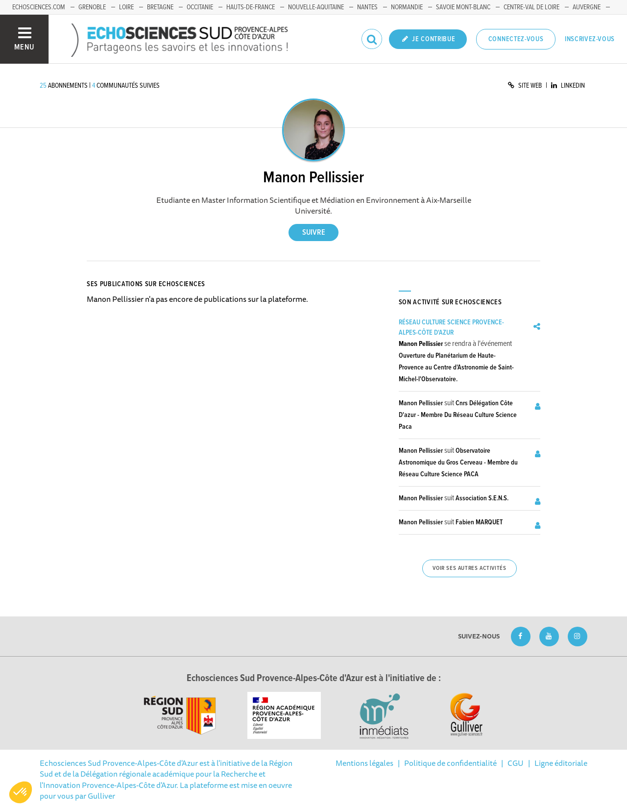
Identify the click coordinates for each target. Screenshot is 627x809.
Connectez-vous (516, 39)
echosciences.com (38, 7)
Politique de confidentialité (450, 763)
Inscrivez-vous (590, 39)
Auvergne (587, 7)
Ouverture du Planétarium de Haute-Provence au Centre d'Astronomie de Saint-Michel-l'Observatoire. (456, 367)
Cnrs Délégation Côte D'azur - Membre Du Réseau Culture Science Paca (458, 415)
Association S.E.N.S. (482, 498)
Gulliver (101, 795)
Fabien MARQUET (479, 522)
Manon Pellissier (421, 344)
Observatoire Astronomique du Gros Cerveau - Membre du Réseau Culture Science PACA (458, 462)
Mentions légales (364, 763)
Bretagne (160, 7)
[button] (20, 792)
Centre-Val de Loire (531, 7)
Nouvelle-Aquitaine (316, 7)
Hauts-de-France (250, 7)
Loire (126, 7)
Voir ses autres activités (469, 568)
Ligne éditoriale (560, 763)
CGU (515, 763)
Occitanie (200, 7)
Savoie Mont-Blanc (463, 7)
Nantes (367, 7)
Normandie (407, 7)
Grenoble (92, 7)
